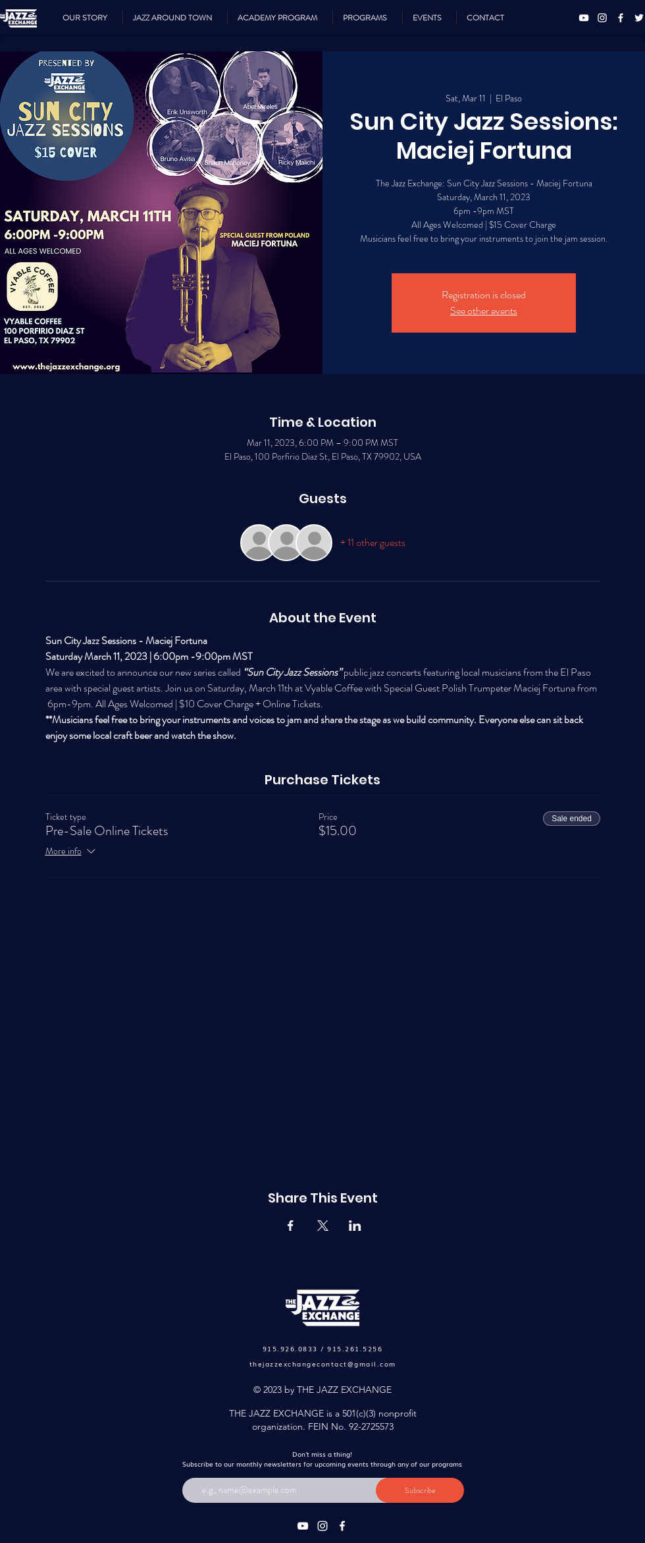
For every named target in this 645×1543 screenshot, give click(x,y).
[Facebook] (621, 18)
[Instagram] (602, 18)
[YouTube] (584, 18)
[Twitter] (639, 18)
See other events (483, 310)
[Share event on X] (323, 1225)
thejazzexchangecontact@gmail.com (322, 1363)
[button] (367, 17)
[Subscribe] (420, 1490)
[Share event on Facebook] (290, 1225)
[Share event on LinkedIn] (355, 1225)
